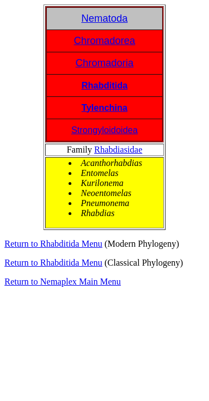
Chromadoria (104, 63)
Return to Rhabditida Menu (53, 243)
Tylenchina (104, 108)
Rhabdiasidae (118, 149)
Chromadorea (104, 40)
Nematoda (104, 18)
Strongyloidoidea (104, 130)
